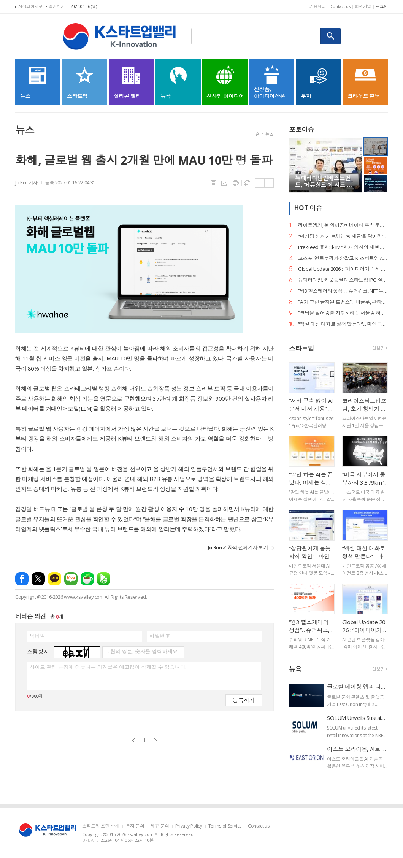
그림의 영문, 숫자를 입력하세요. (141, 651)
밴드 (103, 578)
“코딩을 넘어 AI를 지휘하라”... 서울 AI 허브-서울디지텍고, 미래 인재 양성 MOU (343, 313)
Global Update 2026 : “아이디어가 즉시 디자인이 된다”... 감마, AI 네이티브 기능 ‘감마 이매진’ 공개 (343, 269)
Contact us (340, 6)
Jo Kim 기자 (26, 182)
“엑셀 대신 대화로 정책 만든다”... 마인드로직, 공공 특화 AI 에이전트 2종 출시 (343, 324)
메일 (224, 183)
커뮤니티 (317, 6)
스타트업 (301, 348)
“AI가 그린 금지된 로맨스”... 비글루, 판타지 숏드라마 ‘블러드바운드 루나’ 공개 (343, 302)
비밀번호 (159, 636)
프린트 (236, 183)
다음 (155, 740)
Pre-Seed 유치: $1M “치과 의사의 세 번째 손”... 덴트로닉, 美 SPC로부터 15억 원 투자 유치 (343, 247)
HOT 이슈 (308, 208)
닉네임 (37, 636)
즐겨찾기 (57, 6)
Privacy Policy (188, 826)
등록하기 (244, 700)
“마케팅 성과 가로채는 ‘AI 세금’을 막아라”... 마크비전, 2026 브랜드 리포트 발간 (343, 236)
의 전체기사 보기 (238, 547)
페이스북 (22, 578)
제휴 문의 (160, 826)
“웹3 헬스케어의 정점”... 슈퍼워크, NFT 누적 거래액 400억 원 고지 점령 (343, 291)
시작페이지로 (30, 6)
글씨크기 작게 (269, 183)
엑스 (38, 578)
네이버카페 (87, 578)
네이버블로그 (71, 578)
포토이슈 (301, 129)
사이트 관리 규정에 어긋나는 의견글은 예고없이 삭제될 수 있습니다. (108, 667)
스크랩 (247, 183)
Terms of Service (225, 826)
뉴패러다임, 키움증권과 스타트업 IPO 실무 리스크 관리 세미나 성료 (343, 280)
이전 (134, 740)
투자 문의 (134, 826)
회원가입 (363, 6)
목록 (213, 183)
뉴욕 (295, 669)
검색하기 (330, 36)
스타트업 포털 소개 (100, 826)
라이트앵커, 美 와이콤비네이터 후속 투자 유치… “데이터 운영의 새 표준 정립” (343, 225)
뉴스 (269, 134)
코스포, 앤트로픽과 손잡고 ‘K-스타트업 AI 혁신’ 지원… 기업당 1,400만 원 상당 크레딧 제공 (343, 258)
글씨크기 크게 (260, 183)
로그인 (382, 6)
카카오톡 (54, 578)
